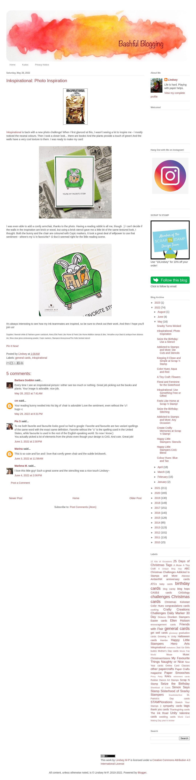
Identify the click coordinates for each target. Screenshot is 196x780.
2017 (158, 507)
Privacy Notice (42, 64)
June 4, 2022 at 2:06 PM (28, 475)
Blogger (142, 772)
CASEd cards (161, 592)
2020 (158, 492)
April (160, 467)
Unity (173, 713)
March (161, 471)
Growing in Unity (167, 636)
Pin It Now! (12, 346)
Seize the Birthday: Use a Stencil (167, 341)
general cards (23, 357)
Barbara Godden (24, 380)
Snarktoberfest (175, 695)
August (162, 311)
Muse (169, 654)
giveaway (173, 633)
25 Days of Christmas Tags (170, 563)
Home (12, 64)
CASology (184, 592)
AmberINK (156, 579)
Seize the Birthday (175, 683)
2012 (158, 532)
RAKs (168, 676)
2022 (158, 307)
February (163, 476)
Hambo (164, 640)
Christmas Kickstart (177, 602)
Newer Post (15, 498)
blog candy (169, 589)
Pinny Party (157, 676)
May (160, 321)
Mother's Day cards (168, 651)
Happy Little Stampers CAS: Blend (167, 449)
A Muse (177, 565)
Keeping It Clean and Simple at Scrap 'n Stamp (169, 361)
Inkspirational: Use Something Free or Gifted (169, 392)
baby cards (166, 584)
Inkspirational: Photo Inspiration (168, 332)
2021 (158, 488)
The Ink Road (159, 713)
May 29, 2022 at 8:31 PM (28, 413)
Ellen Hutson (180, 620)
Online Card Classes (177, 665)
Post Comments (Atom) (83, 507)
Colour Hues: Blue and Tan (167, 459)
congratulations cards (177, 605)
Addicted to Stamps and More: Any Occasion (168, 419)
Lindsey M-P (123, 760)
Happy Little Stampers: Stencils (169, 440)
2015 (158, 517)
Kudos (25, 64)
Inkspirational (13, 132)
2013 (158, 527)
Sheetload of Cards (160, 687)
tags (187, 705)
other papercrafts (162, 669)
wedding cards (167, 717)
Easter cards (159, 620)
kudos (154, 651)
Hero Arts (180, 643)
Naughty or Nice (172, 662)
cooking (154, 610)
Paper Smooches (177, 673)
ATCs (154, 583)
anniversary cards (178, 579)
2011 (158, 537)
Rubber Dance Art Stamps (165, 680)
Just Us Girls (183, 647)
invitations (170, 648)
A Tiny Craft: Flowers (168, 377)
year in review (168, 720)
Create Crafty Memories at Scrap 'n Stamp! (169, 430)
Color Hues (157, 605)
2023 (158, 302)
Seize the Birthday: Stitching (167, 410)
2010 (158, 542)
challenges (160, 596)
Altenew (185, 576)
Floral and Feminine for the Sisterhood (168, 383)
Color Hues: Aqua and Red (167, 370)
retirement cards (181, 676)
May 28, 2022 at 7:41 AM (28, 393)
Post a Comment (20, 482)
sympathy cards (172, 705)
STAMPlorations (161, 702)
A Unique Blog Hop (170, 569)
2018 (158, 502)
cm (16, 400)
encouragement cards (163, 624)
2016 (158, 512)
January (162, 481)
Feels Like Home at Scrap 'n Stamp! (168, 402)
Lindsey (173, 79)
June (161, 316)
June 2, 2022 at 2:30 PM (28, 441)
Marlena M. (21, 465)
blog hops (183, 588)
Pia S (18, 421)
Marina (19, 448)
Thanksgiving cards (180, 709)
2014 (158, 522)
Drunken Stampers (179, 617)
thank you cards (160, 709)
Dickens (162, 617)
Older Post (136, 498)
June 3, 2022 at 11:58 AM (29, 458)
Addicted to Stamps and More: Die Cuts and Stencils (168, 350)
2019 (158, 498)
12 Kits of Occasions (161, 561)
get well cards (159, 632)
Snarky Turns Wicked (169, 326)
